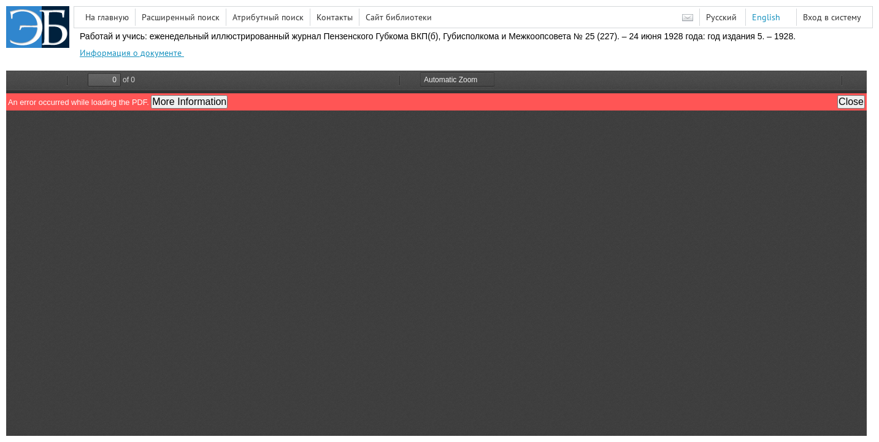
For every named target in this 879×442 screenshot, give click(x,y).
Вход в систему (832, 17)
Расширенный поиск (181, 17)
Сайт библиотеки (399, 17)
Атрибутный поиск (268, 17)
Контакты (335, 17)
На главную (107, 17)
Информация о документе (132, 52)
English (766, 17)
